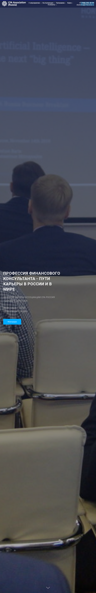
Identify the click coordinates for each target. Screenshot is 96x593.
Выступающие (48, 3)
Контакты (51, 5)
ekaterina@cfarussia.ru (85, 5)
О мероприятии (34, 3)
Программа (60, 3)
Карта (69, 3)
